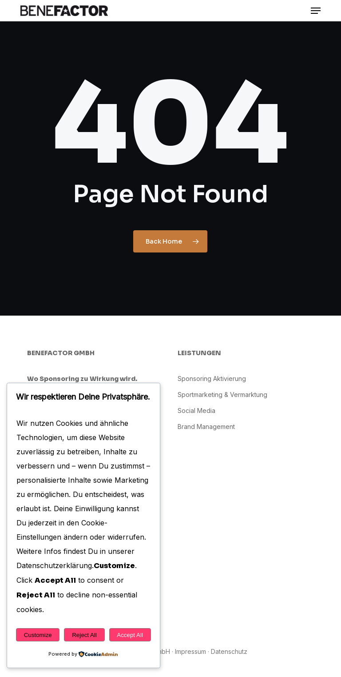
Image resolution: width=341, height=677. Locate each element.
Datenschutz (229, 651)
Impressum (190, 651)
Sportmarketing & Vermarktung (222, 394)
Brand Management (206, 426)
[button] (316, 10)
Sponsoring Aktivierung (212, 378)
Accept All (130, 635)
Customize (38, 635)
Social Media (196, 410)
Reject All (84, 635)
